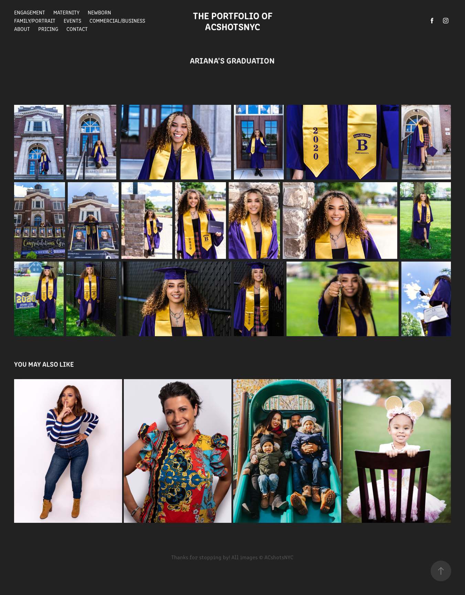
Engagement (29, 12)
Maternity (66, 12)
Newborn (99, 12)
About (22, 28)
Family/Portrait (34, 20)
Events (72, 20)
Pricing (48, 28)
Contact (77, 28)
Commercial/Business (117, 20)
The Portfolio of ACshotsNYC (235, 20)
